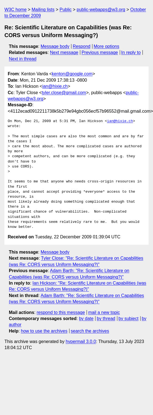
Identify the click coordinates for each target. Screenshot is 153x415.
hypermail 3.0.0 (81, 341)
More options (107, 46)
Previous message (100, 52)
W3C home (15, 9)
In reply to (131, 52)
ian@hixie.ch (55, 86)
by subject (128, 318)
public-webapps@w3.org (101, 9)
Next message (64, 52)
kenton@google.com (72, 73)
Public (65, 9)
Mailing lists (43, 9)
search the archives (90, 331)
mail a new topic (104, 312)
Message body (55, 46)
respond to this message (61, 312)
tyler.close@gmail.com (64, 92)
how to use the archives (44, 331)
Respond (81, 46)
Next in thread (23, 58)
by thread (106, 318)
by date (86, 318)
